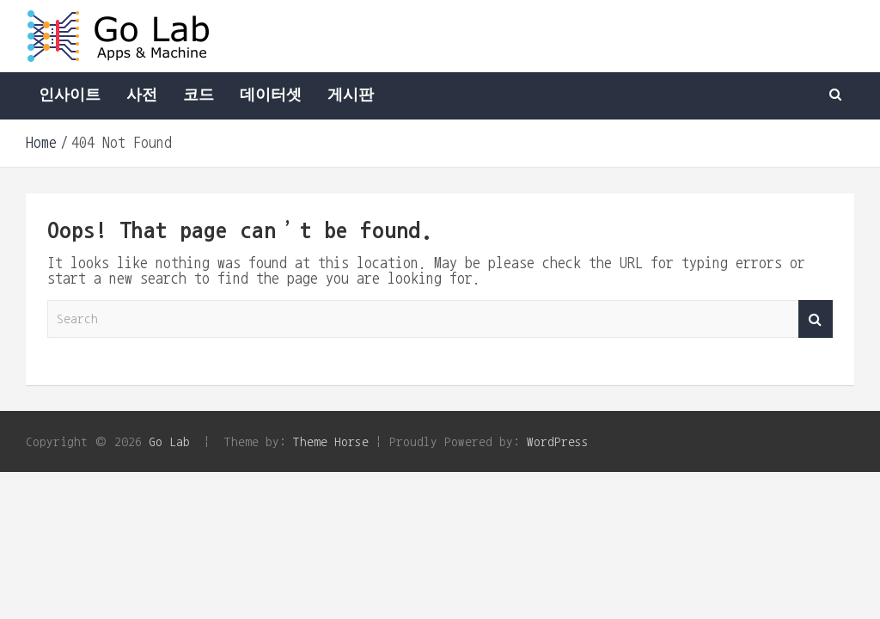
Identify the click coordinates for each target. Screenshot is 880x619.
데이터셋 (271, 95)
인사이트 (70, 95)
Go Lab (169, 441)
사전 (141, 95)
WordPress (558, 441)
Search (815, 319)
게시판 (350, 95)
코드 (198, 95)
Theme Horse (331, 441)
